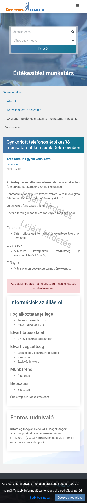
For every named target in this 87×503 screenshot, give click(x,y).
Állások (12, 101)
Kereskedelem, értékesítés (24, 110)
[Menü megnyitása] (77, 6)
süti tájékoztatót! (71, 490)
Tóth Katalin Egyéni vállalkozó (29, 159)
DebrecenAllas (12, 92)
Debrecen (12, 164)
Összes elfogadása (70, 497)
